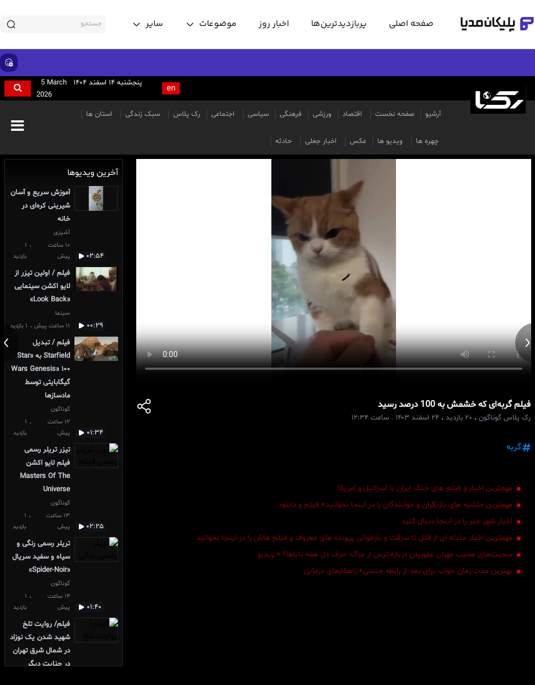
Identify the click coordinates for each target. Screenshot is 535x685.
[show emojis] (9, 63)
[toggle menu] (211, 24)
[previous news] (10, 343)
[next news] (525, 343)
